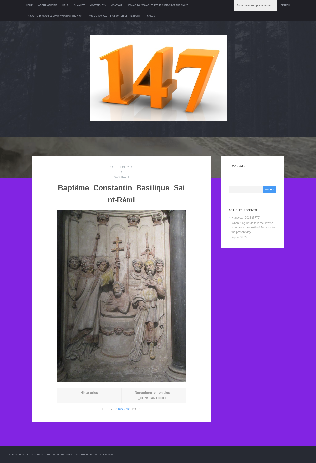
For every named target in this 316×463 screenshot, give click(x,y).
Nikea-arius (89, 393)
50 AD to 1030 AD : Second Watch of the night (56, 16)
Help (65, 5)
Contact (116, 5)
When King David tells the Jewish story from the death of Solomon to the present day (253, 227)
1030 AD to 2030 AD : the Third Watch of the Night (158, 5)
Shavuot (79, 5)
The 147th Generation (30, 454)
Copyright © (98, 5)
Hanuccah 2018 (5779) (246, 217)
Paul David (121, 177)
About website (47, 5)
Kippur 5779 (239, 237)
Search (285, 5)
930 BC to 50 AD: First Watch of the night (114, 16)
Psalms (150, 16)
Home (29, 5)
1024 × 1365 (124, 409)
